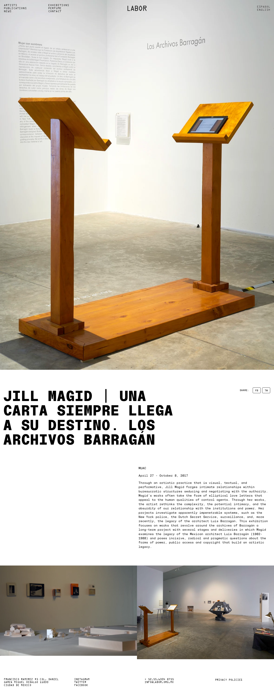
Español (263, 7)
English (263, 10)
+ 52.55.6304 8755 (159, 679)
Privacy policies (228, 680)
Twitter (80, 682)
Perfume (54, 8)
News (7, 11)
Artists (10, 5)
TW (266, 390)
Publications (15, 8)
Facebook (81, 685)
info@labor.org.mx (159, 682)
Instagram (82, 679)
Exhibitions (58, 5)
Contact (54, 11)
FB (256, 390)
